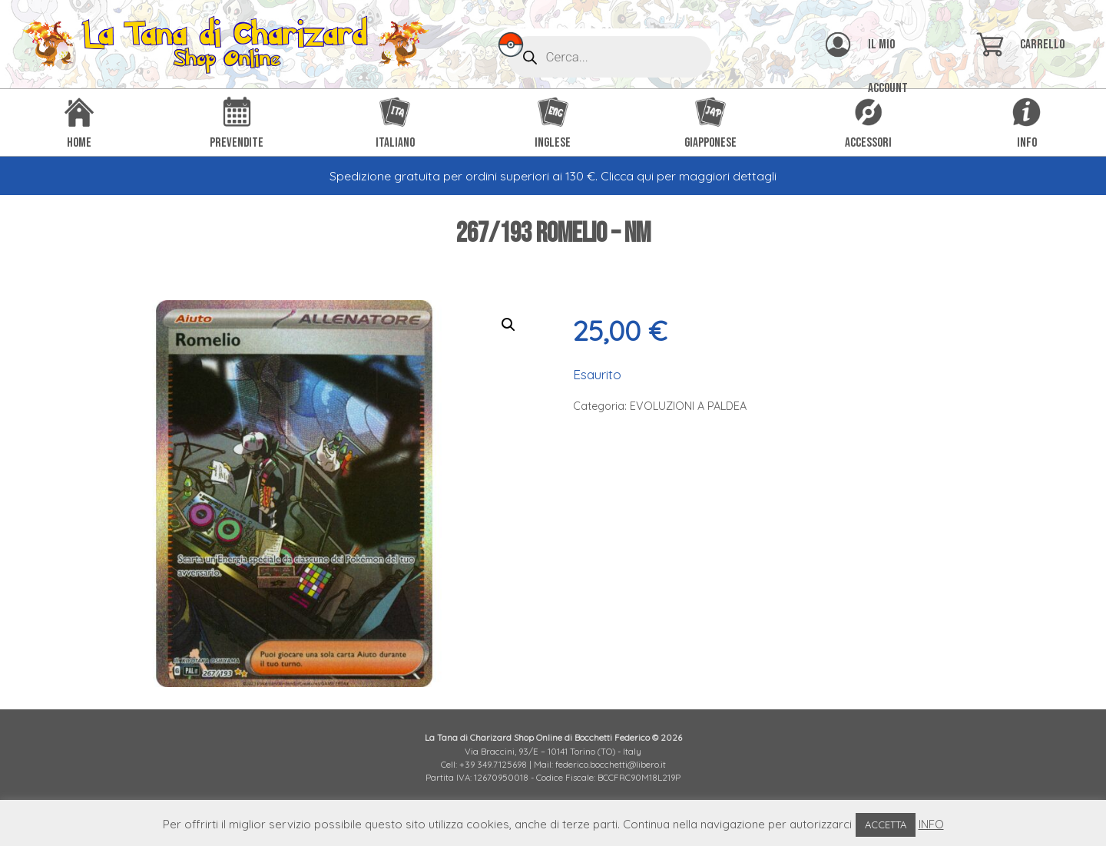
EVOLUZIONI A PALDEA (688, 406)
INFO (931, 824)
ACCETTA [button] (885, 824)
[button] (508, 325)
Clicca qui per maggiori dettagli (689, 175)
